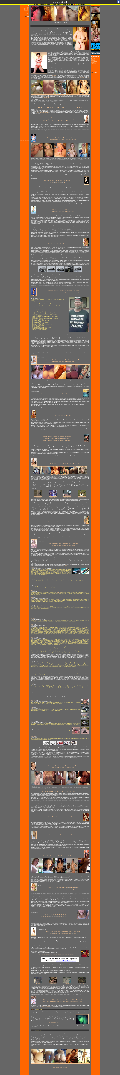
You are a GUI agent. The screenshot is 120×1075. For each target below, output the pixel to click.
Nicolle (50, 543)
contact (27, 14)
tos (63, 1070)
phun (92, 64)
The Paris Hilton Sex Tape (53, 1022)
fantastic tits (93, 68)
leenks (92, 65)
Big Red (41, 816)
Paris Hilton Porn (69, 105)
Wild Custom (53, 105)
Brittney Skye (45, 117)
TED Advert (82, 983)
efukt (92, 57)
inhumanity (93, 62)
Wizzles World (69, 791)
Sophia (49, 887)
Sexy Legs (62, 789)
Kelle (45, 180)
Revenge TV (54, 75)
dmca (70, 1070)
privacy (66, 1070)
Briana (47, 359)
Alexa (50, 413)
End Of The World (50, 107)
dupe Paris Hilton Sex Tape (43, 112)
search (55, 1070)
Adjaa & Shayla (46, 997)
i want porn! (93, 60)
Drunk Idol (64, 791)
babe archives (26, 9)
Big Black (38, 983)
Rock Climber (63, 107)
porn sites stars (94, 61)
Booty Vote (47, 789)
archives (45, 1070)
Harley (50, 209)
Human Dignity (83, 627)
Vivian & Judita (50, 460)
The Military (47, 105)
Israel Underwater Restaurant (43, 954)
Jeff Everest (61, 95)
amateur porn (93, 70)
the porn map (93, 63)
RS (41, 914)
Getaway (40, 393)
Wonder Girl (44, 791)
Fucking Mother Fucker (68, 789)
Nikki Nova (45, 436)
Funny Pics (54, 791)
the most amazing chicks (46, 1006)
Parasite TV (49, 791)
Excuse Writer (69, 107)
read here (54, 788)
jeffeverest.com (46, 97)
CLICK (75, 4)
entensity (92, 66)
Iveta (49, 521)
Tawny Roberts (50, 290)
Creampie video (48, 607)
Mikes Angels (76, 105)
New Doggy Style (67, 497)
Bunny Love (52, 135)
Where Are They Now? (77, 107)
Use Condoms (76, 789)
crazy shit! (93, 58)
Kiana (43, 241)
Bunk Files (59, 791)
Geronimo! (67, 983)
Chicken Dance (53, 983)
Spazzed (42, 789)
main (28, 7)
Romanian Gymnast (38, 497)
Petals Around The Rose (60, 105)
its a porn (93, 59)
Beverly (48, 834)
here (48, 73)
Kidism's (43, 105)
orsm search (26, 10)
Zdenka (42, 853)
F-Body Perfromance (42, 107)
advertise (73, 1070)
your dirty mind (94, 69)
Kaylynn (47, 931)
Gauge (49, 765)
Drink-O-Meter (57, 107)
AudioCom (79, 65)
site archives (26, 8)
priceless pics (26, 13)
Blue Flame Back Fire (82, 497)
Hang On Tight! (53, 497)
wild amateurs (93, 67)
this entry (36, 620)
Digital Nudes (75, 791)
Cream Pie (59, 592)
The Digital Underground (54, 789)
